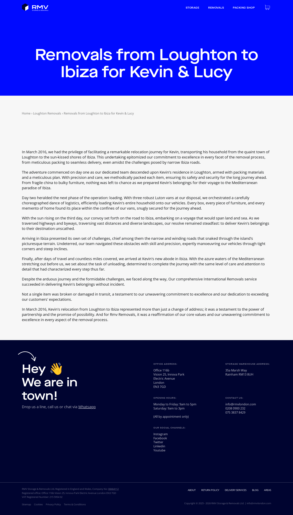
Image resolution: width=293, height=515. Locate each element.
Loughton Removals (47, 113)
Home (26, 113)
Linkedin (159, 446)
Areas (267, 490)
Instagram (160, 434)
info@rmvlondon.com (240, 404)
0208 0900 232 (235, 408)
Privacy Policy (53, 504)
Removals (216, 8)
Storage (192, 8)
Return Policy (210, 490)
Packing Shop (244, 8)
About (192, 490)
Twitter (158, 442)
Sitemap (26, 504)
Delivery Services (235, 490)
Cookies (38, 504)
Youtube (159, 450)
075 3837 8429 (235, 412)
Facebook (160, 438)
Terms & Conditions (75, 504)
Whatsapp (87, 406)
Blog (255, 490)
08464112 (113, 489)
